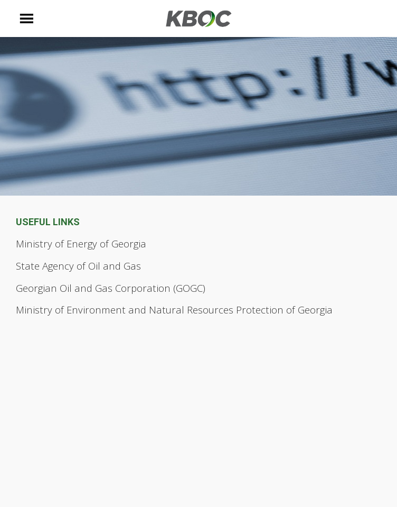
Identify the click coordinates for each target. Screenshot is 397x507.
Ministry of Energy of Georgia (81, 243)
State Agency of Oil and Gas (78, 265)
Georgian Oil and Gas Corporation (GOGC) (110, 287)
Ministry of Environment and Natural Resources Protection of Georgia (174, 309)
